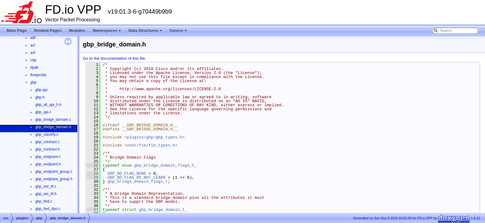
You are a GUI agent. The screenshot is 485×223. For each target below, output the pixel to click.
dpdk (34, 67)
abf (33, 38)
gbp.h (40, 97)
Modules (77, 30)
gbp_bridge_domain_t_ (163, 209)
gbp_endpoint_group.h (53, 179)
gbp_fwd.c (43, 201)
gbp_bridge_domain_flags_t (137, 181)
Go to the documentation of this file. (114, 58)
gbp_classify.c (46, 134)
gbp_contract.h (47, 149)
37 (92, 209)
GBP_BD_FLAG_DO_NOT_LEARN (136, 177)
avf (32, 52)
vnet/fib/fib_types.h (151, 145)
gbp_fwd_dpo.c (47, 209)
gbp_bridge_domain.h (53, 127)
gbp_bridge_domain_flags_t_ (165, 165)
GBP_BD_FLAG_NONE (126, 173)
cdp (33, 60)
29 (92, 177)
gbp (33, 82)
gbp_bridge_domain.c (53, 119)
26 (92, 165)
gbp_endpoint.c (48, 157)
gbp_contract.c (47, 142)
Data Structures (145, 32)
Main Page (17, 30)
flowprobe (38, 75)
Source (179, 32)
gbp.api (41, 90)
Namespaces (107, 32)
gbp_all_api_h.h (48, 105)
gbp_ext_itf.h (46, 194)
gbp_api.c (43, 112)
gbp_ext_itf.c (45, 186)
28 (92, 173)
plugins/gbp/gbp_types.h (154, 137)
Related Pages (48, 30)
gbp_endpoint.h (48, 164)
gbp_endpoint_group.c (53, 171)
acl (32, 45)
